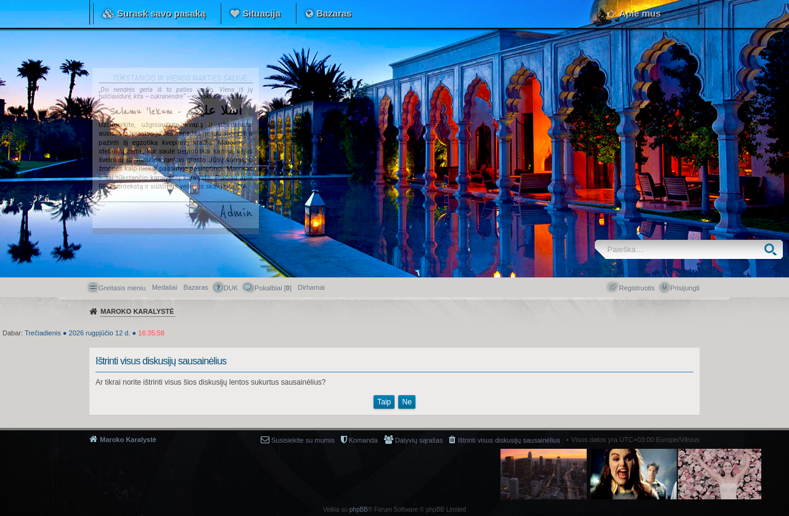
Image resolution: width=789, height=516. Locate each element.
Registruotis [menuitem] (637, 288)
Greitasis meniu (122, 288)
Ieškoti (773, 249)
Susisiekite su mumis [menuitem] (303, 440)
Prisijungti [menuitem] (685, 288)
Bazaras (334, 13)
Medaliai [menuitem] (164, 287)
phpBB (359, 509)
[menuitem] (311, 287)
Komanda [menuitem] (363, 440)
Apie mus (640, 13)
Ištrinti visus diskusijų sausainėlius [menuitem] (508, 440)
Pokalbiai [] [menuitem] (273, 288)
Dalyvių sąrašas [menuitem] (419, 440)
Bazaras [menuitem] (195, 287)
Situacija (261, 13)
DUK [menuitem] (231, 288)
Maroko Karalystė (128, 439)
